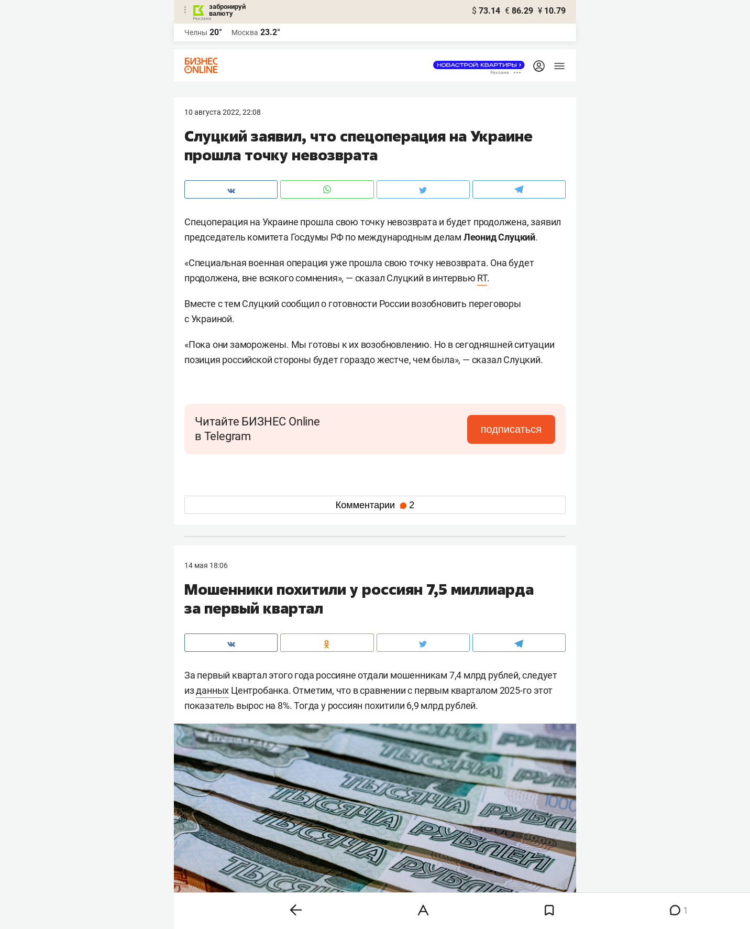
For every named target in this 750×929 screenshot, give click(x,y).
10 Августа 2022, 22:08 (222, 112)
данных (212, 690)
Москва (244, 32)
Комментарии (375, 505)
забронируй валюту (227, 10)
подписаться (511, 429)
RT (482, 277)
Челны (195, 32)
